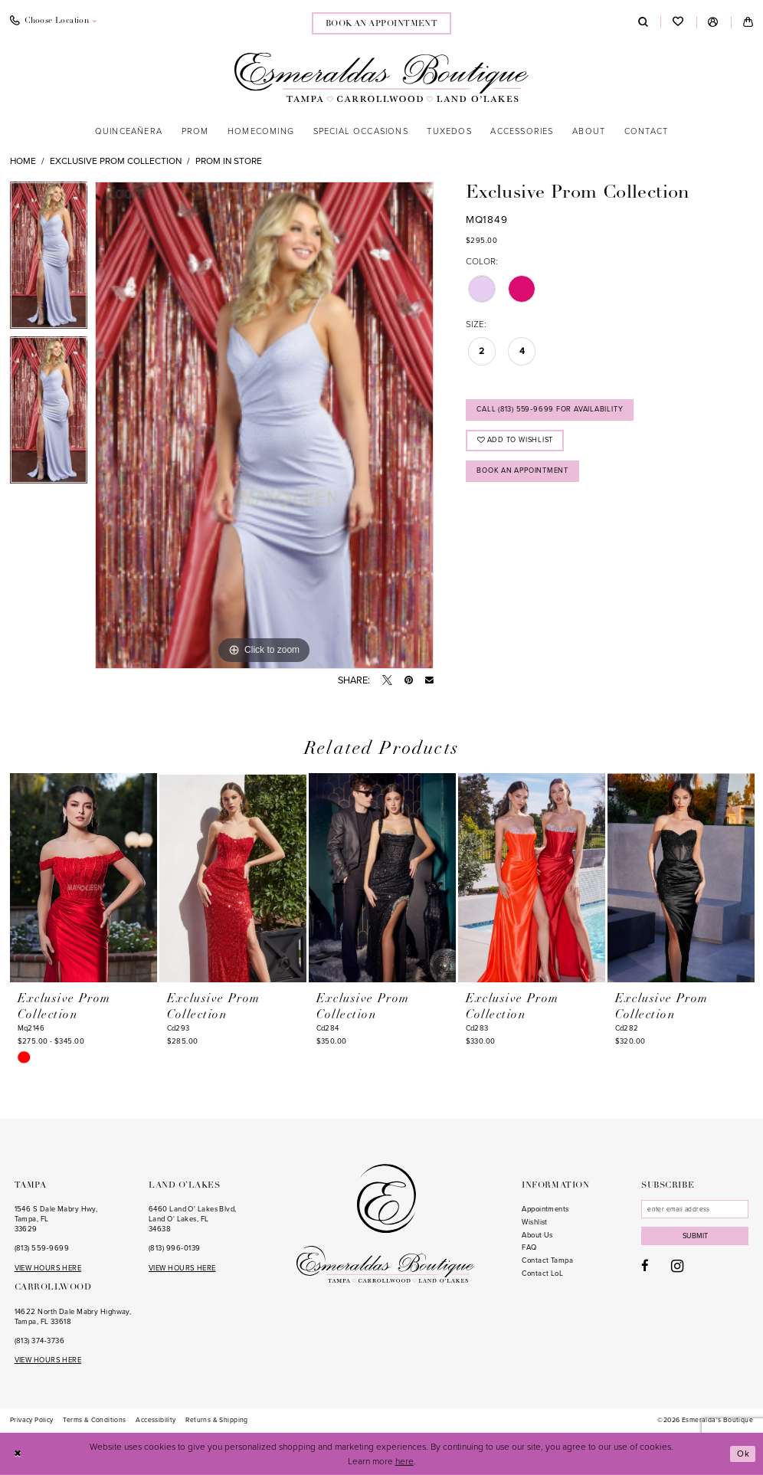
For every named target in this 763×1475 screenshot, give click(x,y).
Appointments (545, 1209)
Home (23, 161)
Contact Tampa (547, 1260)
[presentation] (83, 878)
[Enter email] (696, 1209)
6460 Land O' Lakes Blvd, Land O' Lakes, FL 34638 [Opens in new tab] (193, 1219)
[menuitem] (382, 23)
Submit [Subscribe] (696, 1236)
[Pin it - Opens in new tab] (408, 681)
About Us (537, 1235)
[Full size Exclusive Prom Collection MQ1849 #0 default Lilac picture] (264, 425)
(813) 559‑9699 (42, 1248)
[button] (713, 22)
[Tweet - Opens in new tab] (387, 681)
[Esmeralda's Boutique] (381, 77)
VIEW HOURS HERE (48, 1268)
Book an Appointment (524, 472)
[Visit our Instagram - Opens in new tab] (677, 1267)
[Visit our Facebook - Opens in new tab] (645, 1267)
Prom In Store (228, 161)
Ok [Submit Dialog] (743, 1453)
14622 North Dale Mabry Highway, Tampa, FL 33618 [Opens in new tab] (73, 1316)
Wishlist (535, 1222)
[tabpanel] (48, 259)
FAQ (529, 1247)
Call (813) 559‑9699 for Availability (552, 410)
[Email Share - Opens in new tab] (429, 681)
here (404, 1460)
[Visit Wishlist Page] (678, 22)
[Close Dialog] (18, 1453)
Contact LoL (542, 1273)
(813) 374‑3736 (39, 1341)
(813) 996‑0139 (174, 1248)
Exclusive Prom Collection (116, 161)
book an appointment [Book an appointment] (382, 24)
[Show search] (643, 22)
